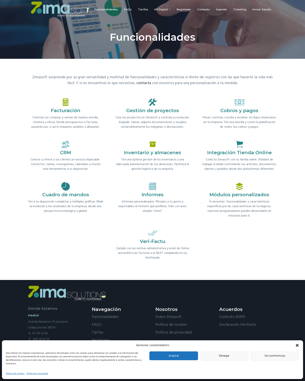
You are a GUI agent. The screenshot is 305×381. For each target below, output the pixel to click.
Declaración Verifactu (237, 325)
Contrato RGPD (232, 317)
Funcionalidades (105, 317)
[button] (297, 345)
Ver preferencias (274, 356)
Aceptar (174, 356)
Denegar (224, 356)
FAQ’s (96, 325)
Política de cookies (15, 374)
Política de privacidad (37, 374)
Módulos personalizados (239, 194)
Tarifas (97, 332)
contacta (143, 83)
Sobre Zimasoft (168, 317)
